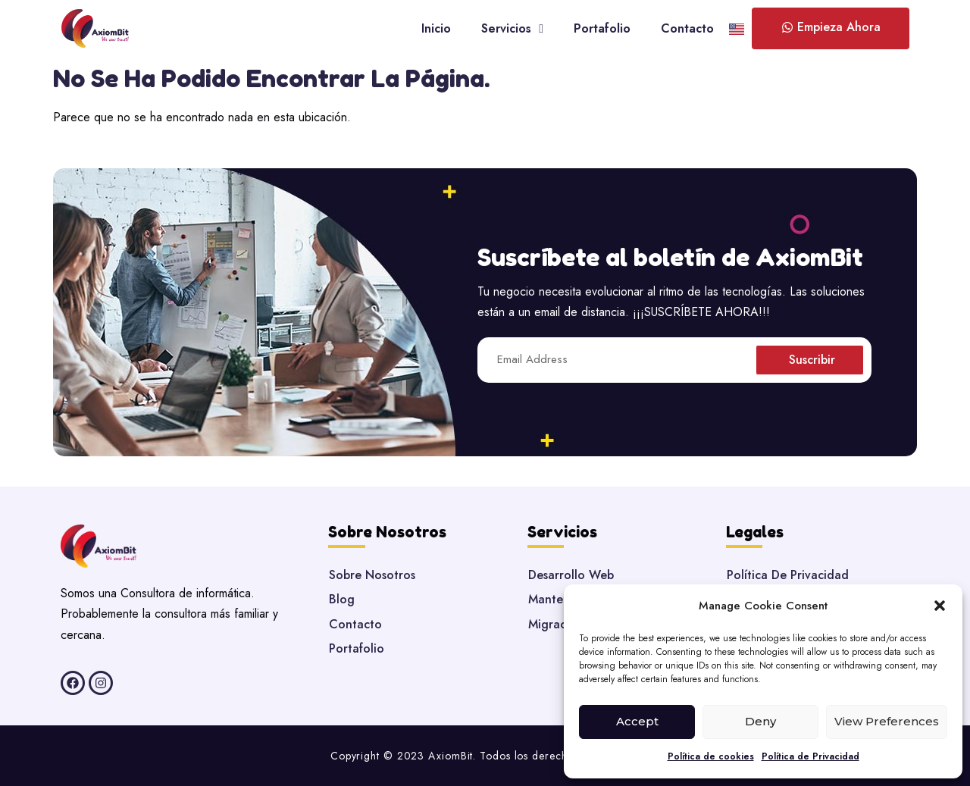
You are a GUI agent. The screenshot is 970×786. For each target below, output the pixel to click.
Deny (760, 721)
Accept (637, 721)
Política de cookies (711, 756)
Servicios (512, 28)
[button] (939, 605)
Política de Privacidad (810, 756)
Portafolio (602, 28)
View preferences (886, 721)
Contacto (687, 28)
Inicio (436, 28)
